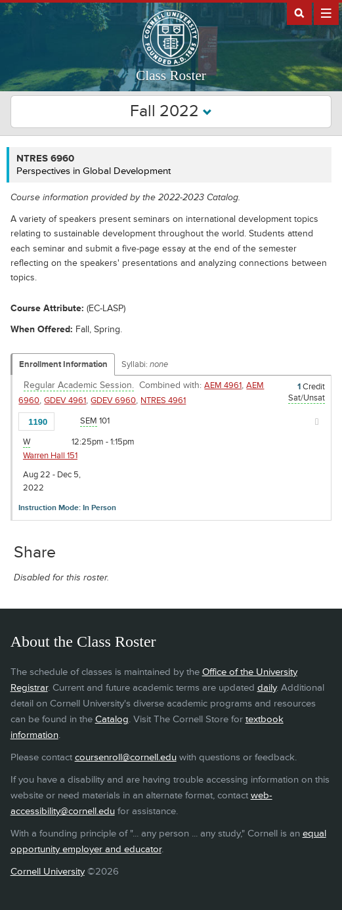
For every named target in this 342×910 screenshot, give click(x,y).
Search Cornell (299, 12)
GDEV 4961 (65, 400)
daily (266, 688)
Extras (326, 12)
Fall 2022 (171, 111)
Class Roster (171, 75)
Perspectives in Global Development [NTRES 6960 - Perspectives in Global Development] (93, 171)
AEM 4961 (223, 385)
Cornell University (48, 871)
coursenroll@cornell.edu (126, 757)
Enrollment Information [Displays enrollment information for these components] (63, 364)
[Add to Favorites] (68, 421)
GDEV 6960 (113, 400)
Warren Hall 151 (50, 455)
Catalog (112, 719)
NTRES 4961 (163, 400)
